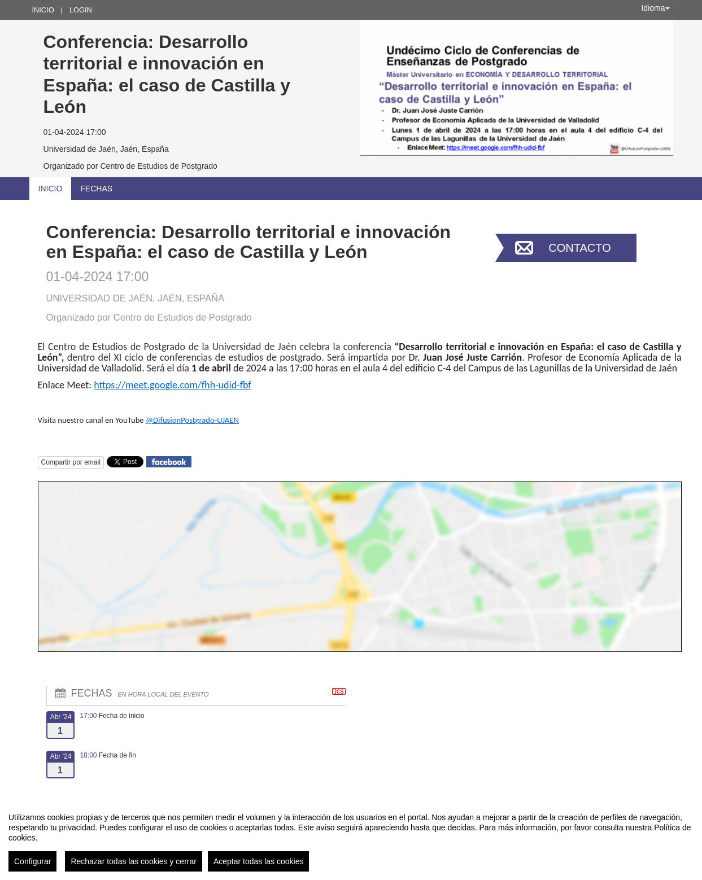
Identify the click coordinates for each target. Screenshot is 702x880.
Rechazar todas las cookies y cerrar (134, 861)
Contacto (579, 248)
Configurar (32, 861)
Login (80, 10)
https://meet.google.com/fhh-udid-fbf (172, 385)
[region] (351, 837)
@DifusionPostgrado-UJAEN (192, 420)
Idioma (655, 7)
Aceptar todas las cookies (258, 861)
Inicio (43, 10)
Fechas (96, 188)
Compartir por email (71, 462)
